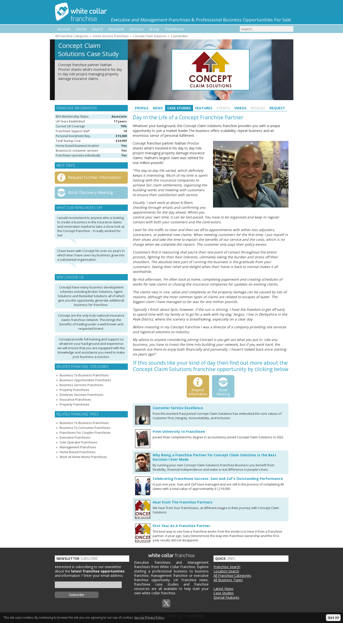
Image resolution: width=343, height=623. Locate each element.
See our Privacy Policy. (149, 617)
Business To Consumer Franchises (85, 427)
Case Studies (179, 108)
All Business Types (228, 580)
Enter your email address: (103, 575)
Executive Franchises (75, 437)
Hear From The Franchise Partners (183, 502)
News (158, 108)
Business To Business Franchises (84, 375)
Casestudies (179, 36)
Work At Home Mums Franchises (83, 457)
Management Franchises (78, 447)
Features (203, 108)
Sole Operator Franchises (78, 442)
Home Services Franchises (111, 36)
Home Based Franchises (77, 452)
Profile (141, 108)
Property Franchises (74, 390)
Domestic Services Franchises (81, 394)
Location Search (226, 571)
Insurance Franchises (75, 399)
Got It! (333, 617)
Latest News (223, 588)
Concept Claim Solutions (150, 36)
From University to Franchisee (179, 431)
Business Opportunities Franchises (85, 380)
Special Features (226, 597)
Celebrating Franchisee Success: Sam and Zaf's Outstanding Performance (218, 478)
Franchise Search (226, 566)
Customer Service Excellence (178, 408)
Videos (240, 108)
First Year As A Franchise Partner (181, 525)
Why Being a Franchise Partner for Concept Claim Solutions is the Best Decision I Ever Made (214, 457)
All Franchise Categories (71, 36)
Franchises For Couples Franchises (85, 432)
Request (277, 108)
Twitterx (166, 603)
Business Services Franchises (81, 385)
